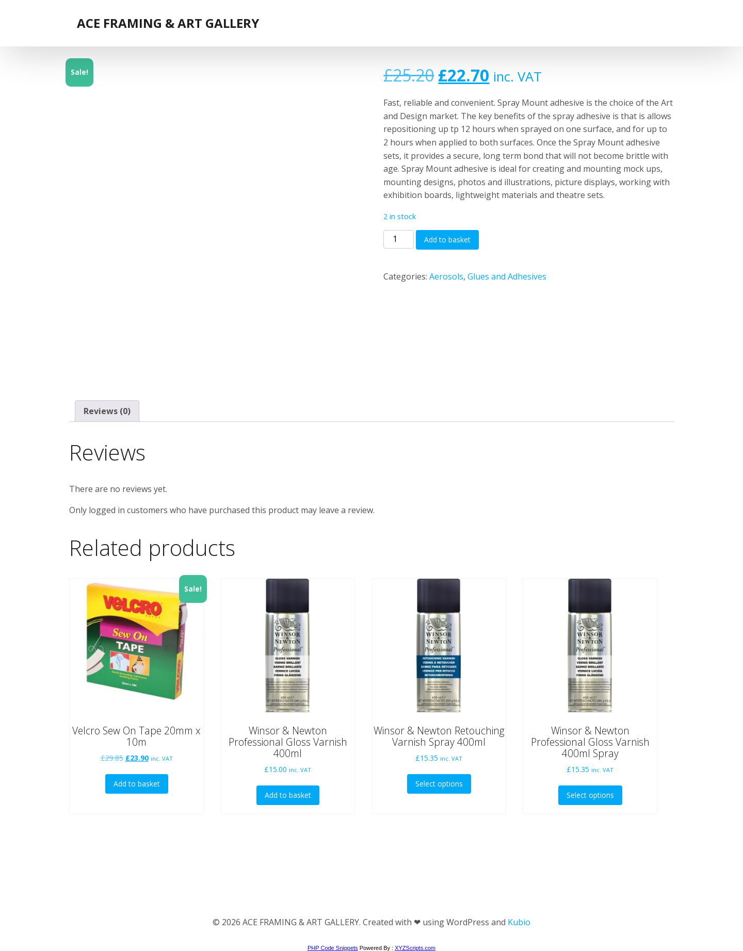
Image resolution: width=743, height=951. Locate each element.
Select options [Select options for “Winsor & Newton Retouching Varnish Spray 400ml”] (439, 784)
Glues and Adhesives (506, 276)
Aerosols (446, 276)
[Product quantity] (398, 239)
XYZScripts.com (415, 948)
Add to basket (447, 239)
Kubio (519, 922)
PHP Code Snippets (333, 948)
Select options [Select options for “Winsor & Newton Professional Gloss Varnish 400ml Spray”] (590, 795)
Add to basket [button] (137, 784)
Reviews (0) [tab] (107, 411)
